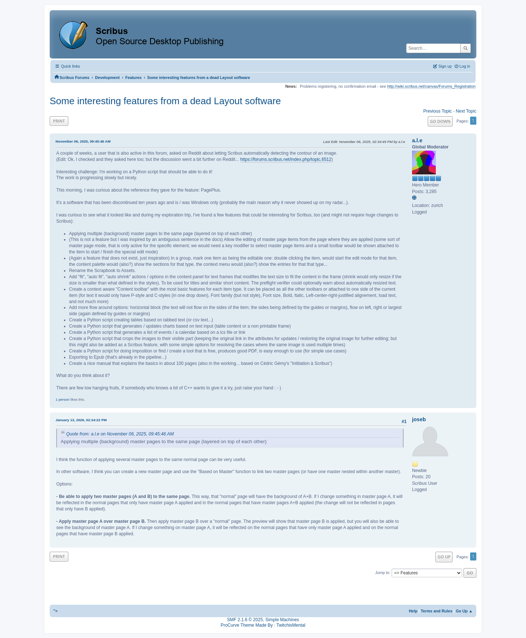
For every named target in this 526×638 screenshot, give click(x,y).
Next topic (466, 111)
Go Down (440, 121)
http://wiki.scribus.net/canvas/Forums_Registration (431, 86)
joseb (419, 419)
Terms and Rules (437, 611)
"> (55, 611)
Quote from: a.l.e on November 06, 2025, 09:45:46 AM (120, 434)
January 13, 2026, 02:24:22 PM (81, 420)
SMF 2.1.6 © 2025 (245, 619)
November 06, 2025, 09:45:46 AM (83, 141)
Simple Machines (282, 619)
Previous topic (437, 111)
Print (59, 121)
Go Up (444, 556)
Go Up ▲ (464, 611)
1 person (62, 399)
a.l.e (417, 140)
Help (413, 611)
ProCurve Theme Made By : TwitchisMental (263, 625)
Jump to (382, 572)
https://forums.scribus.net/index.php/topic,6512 (286, 159)
